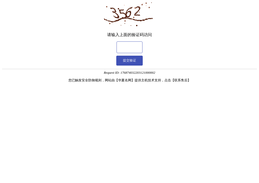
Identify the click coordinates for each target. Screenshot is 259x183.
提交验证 (129, 60)
